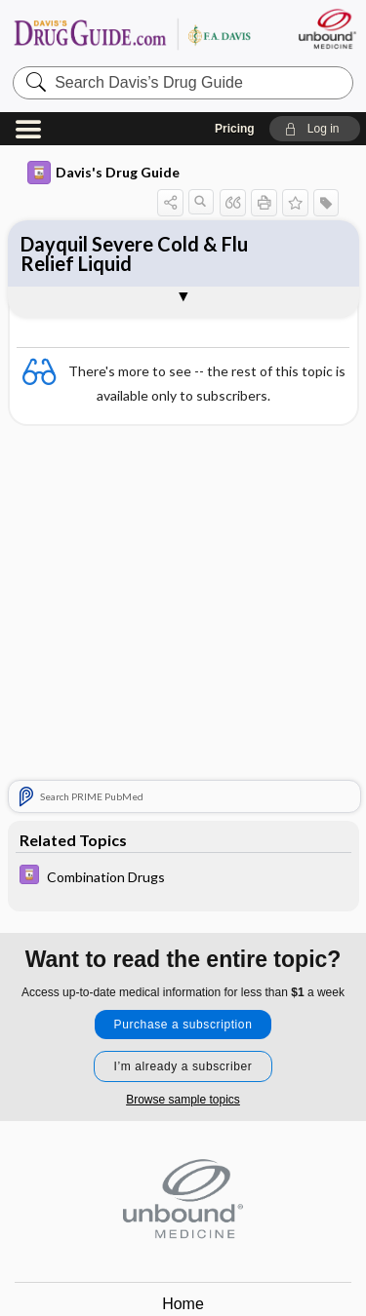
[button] (314, 128)
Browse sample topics (183, 1099)
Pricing (235, 128)
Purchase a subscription (183, 1024)
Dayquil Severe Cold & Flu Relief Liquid (134, 253)
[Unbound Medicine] (326, 29)
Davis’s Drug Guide (132, 34)
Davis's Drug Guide (103, 172)
